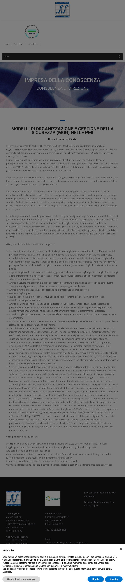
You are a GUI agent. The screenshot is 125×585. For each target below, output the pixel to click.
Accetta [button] (114, 579)
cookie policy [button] (108, 560)
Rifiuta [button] (95, 579)
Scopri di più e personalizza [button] (21, 579)
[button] (121, 549)
